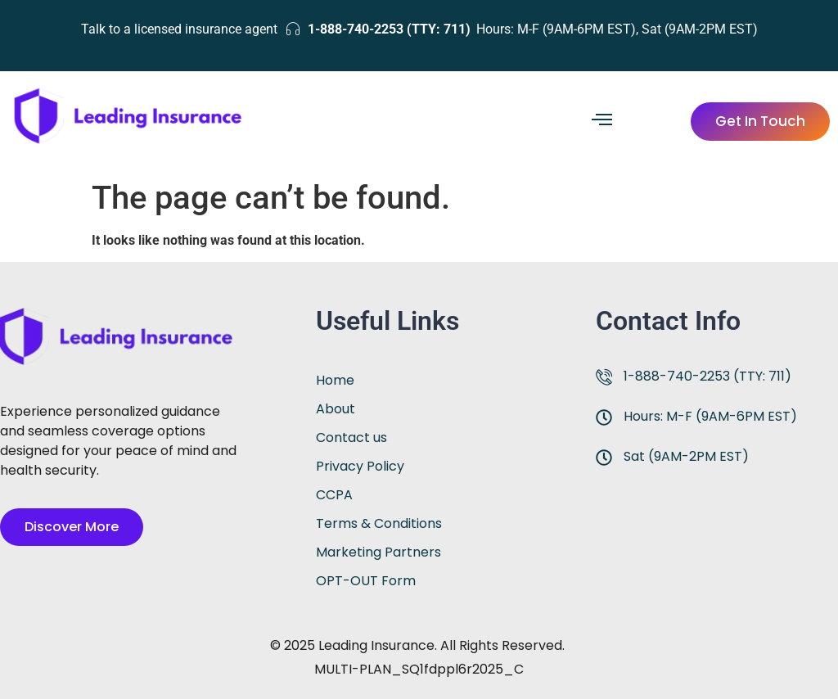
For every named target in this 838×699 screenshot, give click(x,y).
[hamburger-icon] (601, 121)
